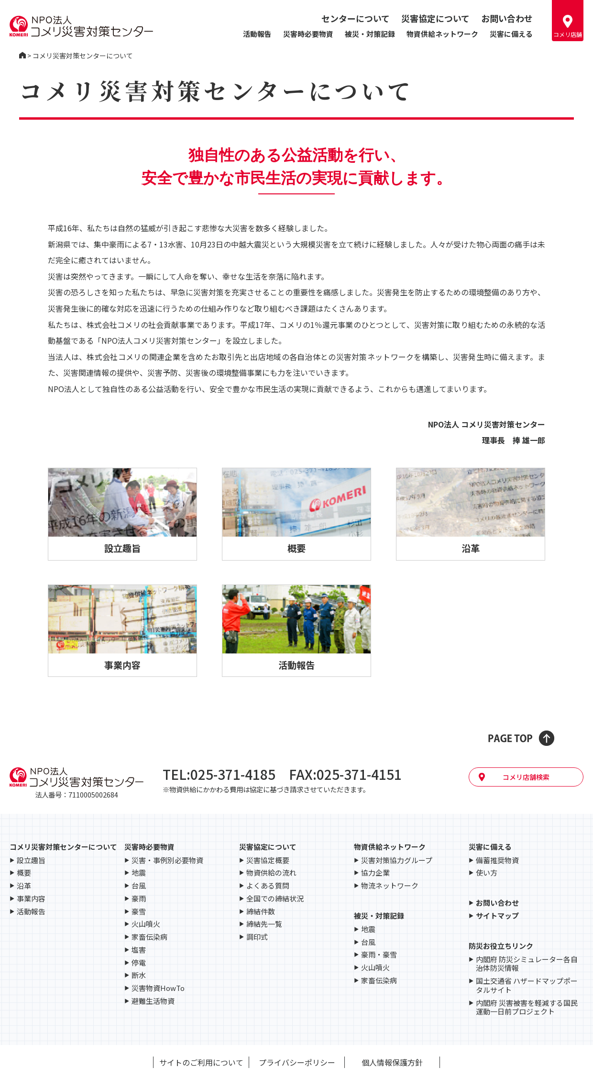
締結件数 (260, 911)
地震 (139, 872)
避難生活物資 (153, 1001)
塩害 (139, 950)
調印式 (257, 937)
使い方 (486, 872)
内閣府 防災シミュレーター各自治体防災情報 (527, 964)
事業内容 (31, 898)
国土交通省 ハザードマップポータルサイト (527, 986)
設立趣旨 (31, 860)
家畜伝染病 (149, 937)
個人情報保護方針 (392, 1062)
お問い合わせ (507, 18)
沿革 (24, 885)
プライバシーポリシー (297, 1062)
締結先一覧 (264, 924)
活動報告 (257, 33)
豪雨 (139, 898)
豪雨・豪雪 (379, 954)
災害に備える (511, 33)
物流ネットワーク (389, 885)
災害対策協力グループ (396, 860)
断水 (139, 975)
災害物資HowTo (158, 988)
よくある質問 (267, 885)
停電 (139, 962)
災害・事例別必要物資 (167, 860)
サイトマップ (497, 916)
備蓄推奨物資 (497, 860)
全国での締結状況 (275, 898)
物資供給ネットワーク (442, 33)
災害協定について (435, 18)
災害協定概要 (267, 860)
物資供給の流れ (271, 872)
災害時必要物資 (308, 33)
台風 (139, 885)
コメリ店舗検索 (526, 777)
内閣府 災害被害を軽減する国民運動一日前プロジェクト (527, 1008)
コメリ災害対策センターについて (63, 847)
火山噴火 (146, 924)
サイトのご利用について (201, 1062)
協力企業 (375, 872)
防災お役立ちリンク (501, 946)
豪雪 (139, 911)
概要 (24, 872)
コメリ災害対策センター (22, 56)
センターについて (355, 18)
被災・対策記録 (370, 33)
